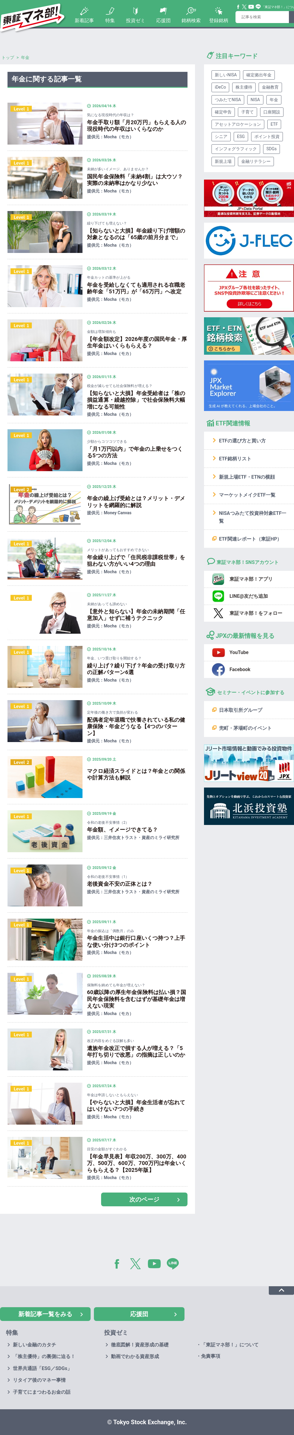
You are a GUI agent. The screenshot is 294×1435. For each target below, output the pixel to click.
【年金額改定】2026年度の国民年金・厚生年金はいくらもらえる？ (137, 342)
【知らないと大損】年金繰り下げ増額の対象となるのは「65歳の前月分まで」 (136, 234)
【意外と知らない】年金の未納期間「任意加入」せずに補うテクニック (136, 614)
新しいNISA (226, 74)
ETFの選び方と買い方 (242, 441)
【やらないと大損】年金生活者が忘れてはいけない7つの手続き (136, 1105)
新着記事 (84, 20)
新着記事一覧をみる (45, 1314)
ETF (274, 124)
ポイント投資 (267, 136)
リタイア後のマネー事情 (39, 1380)
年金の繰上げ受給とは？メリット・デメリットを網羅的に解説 (136, 501)
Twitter (245, 7)
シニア (221, 136)
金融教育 (270, 87)
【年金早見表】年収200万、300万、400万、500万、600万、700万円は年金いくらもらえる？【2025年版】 (136, 1163)
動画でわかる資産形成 (135, 1356)
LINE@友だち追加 (249, 596)
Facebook (239, 7)
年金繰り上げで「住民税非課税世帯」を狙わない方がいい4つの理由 (136, 560)
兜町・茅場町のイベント (245, 728)
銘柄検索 (191, 20)
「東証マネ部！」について (230, 1345)
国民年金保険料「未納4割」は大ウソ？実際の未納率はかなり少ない (135, 179)
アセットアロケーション (238, 124)
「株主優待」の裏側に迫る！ (44, 1356)
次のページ (144, 1199)
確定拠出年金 (259, 74)
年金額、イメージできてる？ (122, 829)
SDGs (271, 148)
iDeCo (220, 87)
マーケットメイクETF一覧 (247, 495)
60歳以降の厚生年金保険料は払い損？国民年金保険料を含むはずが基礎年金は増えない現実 (136, 999)
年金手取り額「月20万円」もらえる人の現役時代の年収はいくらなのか (136, 125)
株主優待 (244, 87)
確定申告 (223, 112)
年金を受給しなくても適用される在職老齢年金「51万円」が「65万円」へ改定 (136, 288)
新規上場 (223, 161)
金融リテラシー (256, 161)
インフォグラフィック (236, 148)
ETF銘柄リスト (235, 459)
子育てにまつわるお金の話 (41, 1392)
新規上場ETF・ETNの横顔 (247, 477)
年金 (274, 99)
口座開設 (271, 112)
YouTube (251, 7)
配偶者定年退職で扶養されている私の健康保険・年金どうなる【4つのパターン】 (136, 726)
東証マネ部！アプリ (251, 579)
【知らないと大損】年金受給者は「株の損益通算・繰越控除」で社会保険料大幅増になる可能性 (136, 400)
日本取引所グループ (240, 710)
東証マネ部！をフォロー (256, 613)
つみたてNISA (228, 99)
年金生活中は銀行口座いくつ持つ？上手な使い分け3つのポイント (136, 941)
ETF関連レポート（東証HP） (250, 539)
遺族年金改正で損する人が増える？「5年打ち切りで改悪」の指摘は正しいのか (136, 1051)
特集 (110, 20)
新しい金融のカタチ (34, 1345)
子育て (247, 112)
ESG (241, 136)
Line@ (258, 7)
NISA (255, 99)
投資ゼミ (135, 20)
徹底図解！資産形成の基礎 (140, 1345)
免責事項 (210, 1356)
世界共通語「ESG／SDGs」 (42, 1368)
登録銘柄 (218, 20)
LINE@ (175, 1265)
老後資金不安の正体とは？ (119, 884)
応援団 (163, 20)
